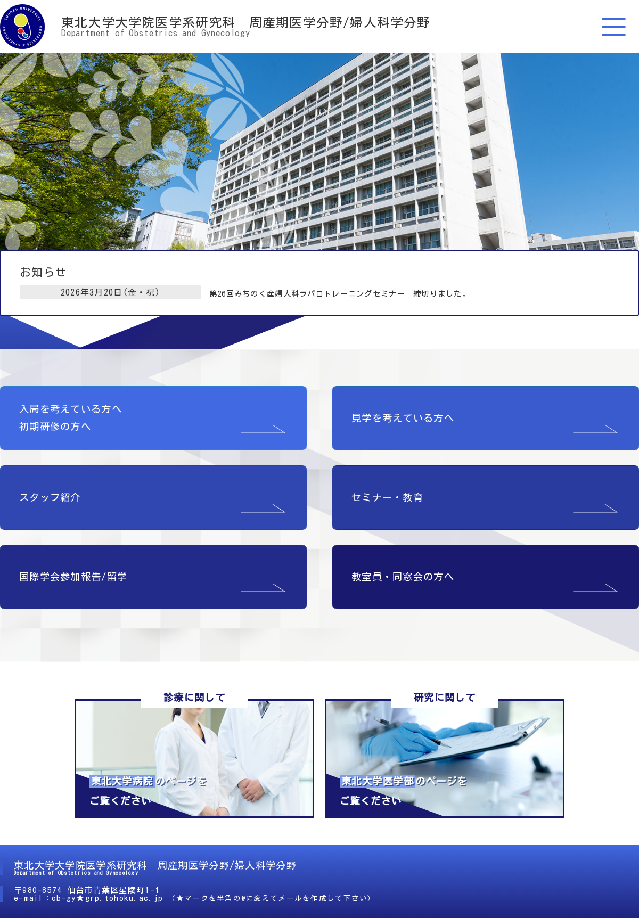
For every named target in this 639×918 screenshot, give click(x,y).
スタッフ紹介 (50, 492)
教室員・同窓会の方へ (402, 572)
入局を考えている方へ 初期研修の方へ (70, 413)
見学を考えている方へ (402, 413)
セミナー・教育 (387, 492)
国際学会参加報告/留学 (73, 572)
